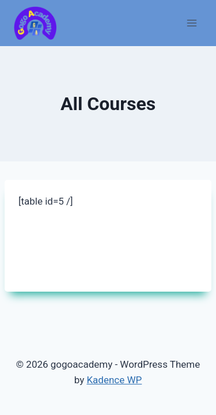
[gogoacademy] (35, 23)
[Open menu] (191, 23)
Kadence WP (114, 380)
